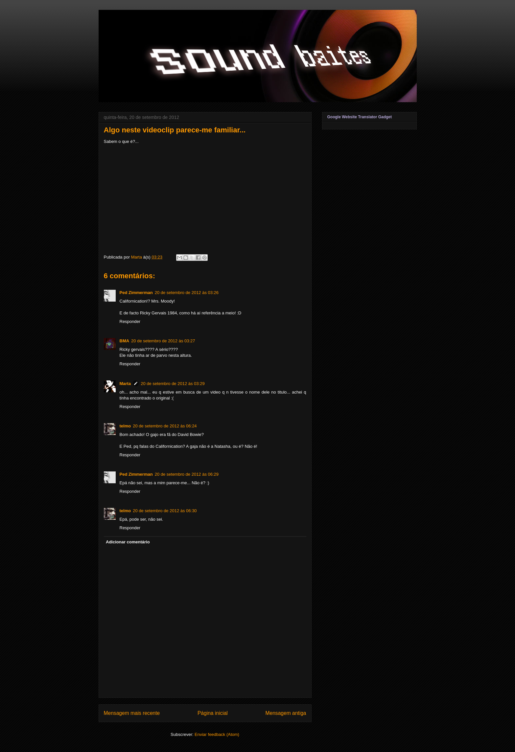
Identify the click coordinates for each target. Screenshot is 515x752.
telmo (125, 425)
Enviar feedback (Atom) (217, 734)
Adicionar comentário (128, 541)
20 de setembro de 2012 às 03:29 (172, 383)
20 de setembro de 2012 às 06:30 (165, 510)
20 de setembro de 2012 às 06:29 (187, 474)
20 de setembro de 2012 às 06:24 (165, 425)
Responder (130, 321)
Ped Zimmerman (136, 292)
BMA (124, 340)
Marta (125, 383)
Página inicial (213, 713)
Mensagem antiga (286, 713)
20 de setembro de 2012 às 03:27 (163, 340)
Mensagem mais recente (132, 713)
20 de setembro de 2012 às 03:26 (187, 292)
